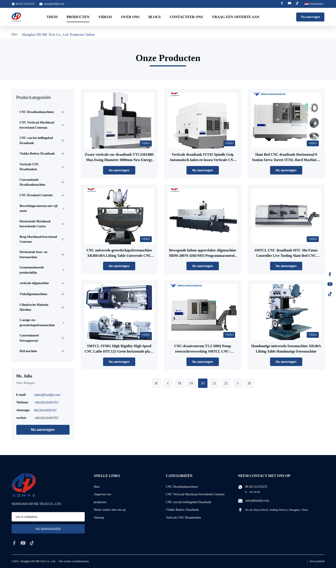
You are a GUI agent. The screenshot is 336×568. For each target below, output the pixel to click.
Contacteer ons (186, 17)
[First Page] (156, 383)
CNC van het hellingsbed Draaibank (188, 502)
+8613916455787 (46, 402)
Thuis (52, 17)
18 (179, 383)
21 (214, 383)
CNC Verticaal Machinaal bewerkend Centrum (195, 494)
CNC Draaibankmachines (182, 486)
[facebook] (14, 543)
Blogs (154, 17)
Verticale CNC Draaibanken (183, 517)
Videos (105, 17)
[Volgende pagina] (237, 383)
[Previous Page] (168, 383)
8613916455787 (45, 410)
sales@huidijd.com (54, 3)
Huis (14, 34)
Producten (78, 17)
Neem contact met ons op (110, 509)
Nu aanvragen (310, 17)
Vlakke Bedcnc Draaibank (182, 509)
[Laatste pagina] (249, 383)
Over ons (130, 17)
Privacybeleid (317, 561)
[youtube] (23, 543)
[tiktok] (31, 543)
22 (226, 383)
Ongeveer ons (102, 494)
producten (100, 502)
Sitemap (99, 517)
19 (191, 383)
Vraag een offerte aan (235, 17)
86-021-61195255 (256, 486)
